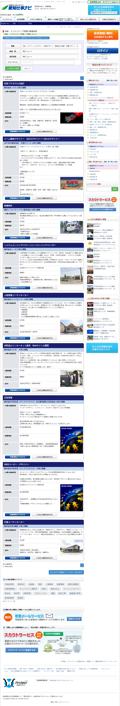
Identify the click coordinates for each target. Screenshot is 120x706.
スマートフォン (64, 702)
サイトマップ (105, 668)
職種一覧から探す (112, 80)
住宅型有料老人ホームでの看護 (104, 277)
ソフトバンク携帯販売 (101, 319)
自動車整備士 (10, 589)
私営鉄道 (92, 177)
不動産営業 (9, 584)
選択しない (27, 51)
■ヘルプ (75, 2)
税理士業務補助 (99, 309)
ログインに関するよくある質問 (98, 58)
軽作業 (16, 593)
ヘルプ (6, 671)
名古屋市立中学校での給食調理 (104, 325)
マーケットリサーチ (71, 589)
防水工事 (62, 593)
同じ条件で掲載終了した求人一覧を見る (66, 572)
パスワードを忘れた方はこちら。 (98, 56)
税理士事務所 (73, 584)
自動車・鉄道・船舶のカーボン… (105, 337)
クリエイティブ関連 (96, 100)
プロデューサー (41, 593)
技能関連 (92, 90)
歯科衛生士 (97, 224)
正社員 (92, 149)
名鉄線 (92, 174)
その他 (92, 138)
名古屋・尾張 (39, 8)
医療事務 (60, 584)
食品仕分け (55, 589)
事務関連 (92, 95)
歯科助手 (97, 254)
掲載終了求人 (71, 671)
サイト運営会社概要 (10, 668)
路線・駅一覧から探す (111, 161)
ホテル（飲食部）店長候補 (103, 236)
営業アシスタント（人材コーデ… (105, 248)
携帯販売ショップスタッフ (103, 260)
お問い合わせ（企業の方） (45, 668)
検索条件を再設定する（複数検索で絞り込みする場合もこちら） (26, 38)
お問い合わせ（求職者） (26, 668)
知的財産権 (9, 598)
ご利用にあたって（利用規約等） (88, 668)
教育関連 (92, 130)
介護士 (43, 589)
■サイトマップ (82, 2)
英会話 (7, 593)
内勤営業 (27, 593)
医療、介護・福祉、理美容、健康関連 (101, 122)
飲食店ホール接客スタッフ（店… (105, 303)
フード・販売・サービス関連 (99, 119)
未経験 (31, 584)
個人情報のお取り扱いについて (66, 668)
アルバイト (93, 151)
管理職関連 (93, 132)
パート (92, 154)
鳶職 (53, 593)
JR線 (91, 168)
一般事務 (49, 584)
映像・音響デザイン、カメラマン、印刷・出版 (103, 108)
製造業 (20, 598)
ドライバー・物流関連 (96, 135)
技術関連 (92, 87)
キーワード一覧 (10, 601)
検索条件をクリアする (96, 84)
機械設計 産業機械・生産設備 (104, 331)
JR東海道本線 (93, 171)
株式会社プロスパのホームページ (61, 680)
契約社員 (92, 157)
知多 (44, 8)
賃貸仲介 (21, 584)
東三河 (53, 8)
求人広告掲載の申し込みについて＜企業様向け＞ (26, 671)
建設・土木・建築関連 (96, 127)
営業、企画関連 (94, 92)
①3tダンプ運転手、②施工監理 (104, 266)
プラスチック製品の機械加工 (103, 230)
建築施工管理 (75, 593)
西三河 (49, 8)
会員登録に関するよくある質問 (98, 43)
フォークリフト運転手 (28, 589)
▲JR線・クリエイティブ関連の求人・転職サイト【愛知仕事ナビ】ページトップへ (89, 661)
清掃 (40, 584)
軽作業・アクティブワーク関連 (99, 124)
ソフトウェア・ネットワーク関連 (100, 97)
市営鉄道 (92, 179)
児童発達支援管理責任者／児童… (105, 242)
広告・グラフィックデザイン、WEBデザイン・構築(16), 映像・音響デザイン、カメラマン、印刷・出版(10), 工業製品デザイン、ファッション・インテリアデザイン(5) (50, 46)
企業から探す (60, 671)
